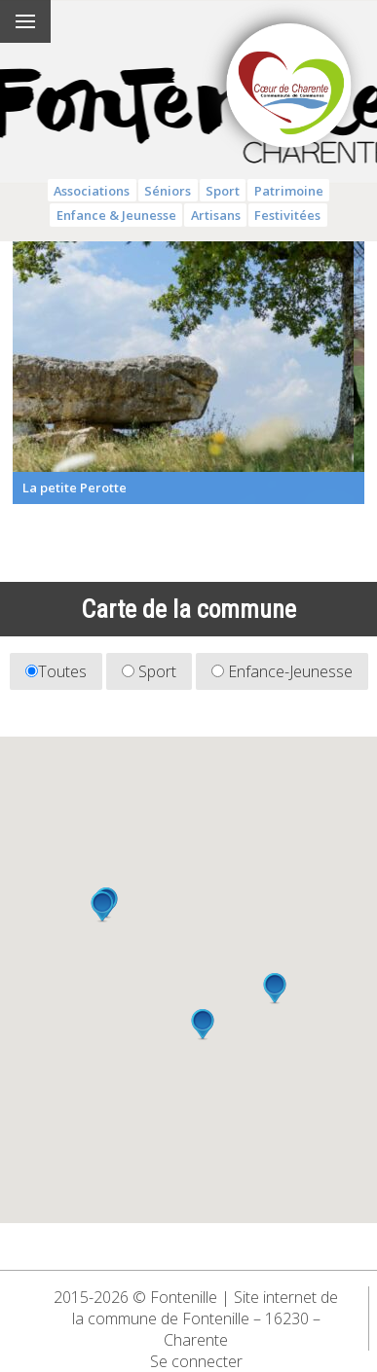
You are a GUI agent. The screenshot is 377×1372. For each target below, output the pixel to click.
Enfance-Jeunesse (282, 671)
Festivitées (287, 215)
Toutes (56, 671)
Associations (92, 190)
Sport (223, 190)
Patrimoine (288, 190)
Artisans (216, 215)
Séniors (167, 190)
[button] (202, 1024)
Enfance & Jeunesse (116, 215)
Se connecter (196, 1361)
